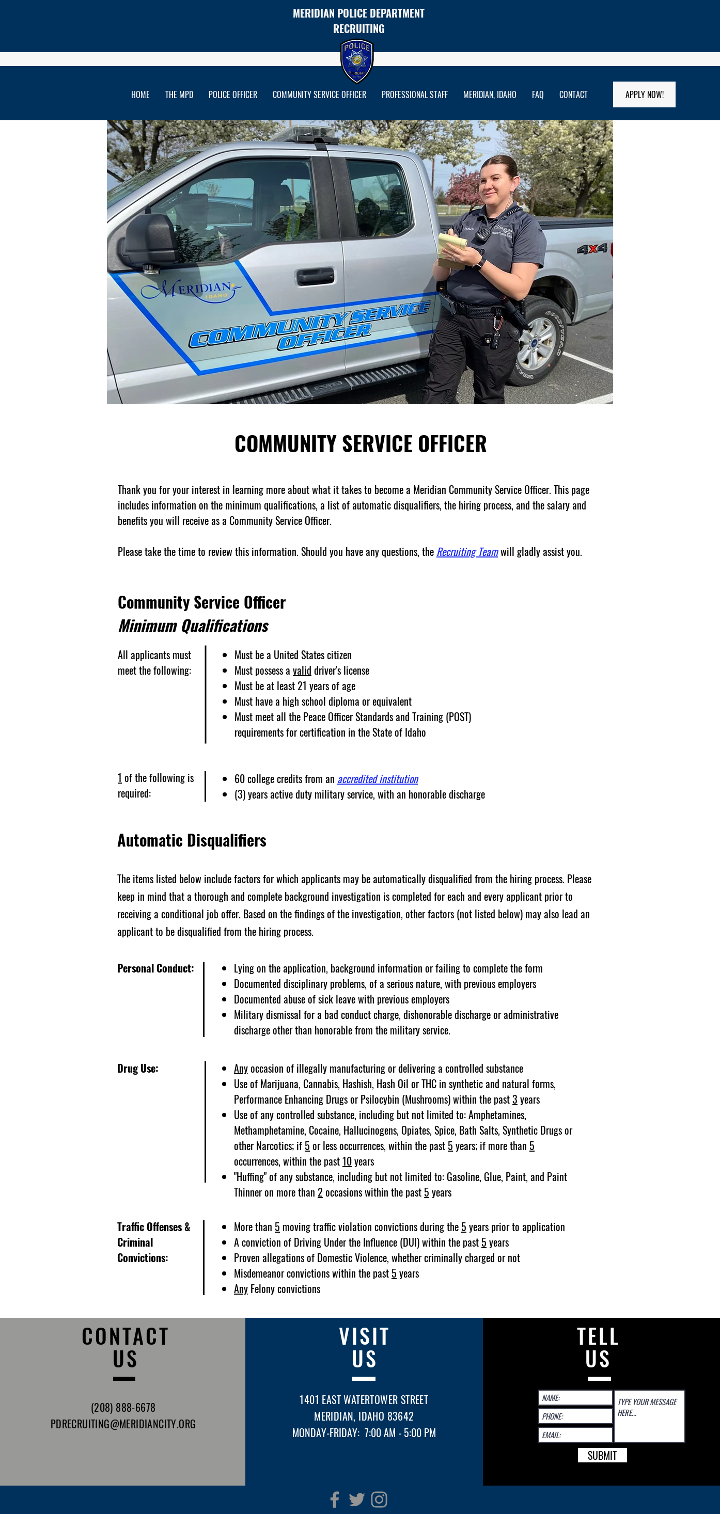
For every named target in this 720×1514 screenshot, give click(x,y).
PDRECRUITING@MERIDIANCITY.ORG (123, 1423)
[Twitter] (357, 1499)
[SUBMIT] (602, 1455)
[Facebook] (335, 1499)
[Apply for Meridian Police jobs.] (644, 94)
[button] (179, 94)
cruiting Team (472, 551)
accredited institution (377, 778)
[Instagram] (379, 1499)
